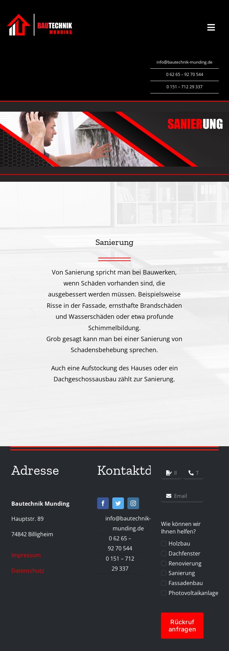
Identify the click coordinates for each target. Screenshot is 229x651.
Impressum (26, 555)
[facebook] (103, 503)
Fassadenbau (186, 583)
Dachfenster (185, 553)
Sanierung (182, 573)
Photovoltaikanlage (193, 593)
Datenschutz (27, 570)
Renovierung (185, 563)
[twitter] (118, 503)
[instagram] (133, 503)
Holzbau (179, 543)
